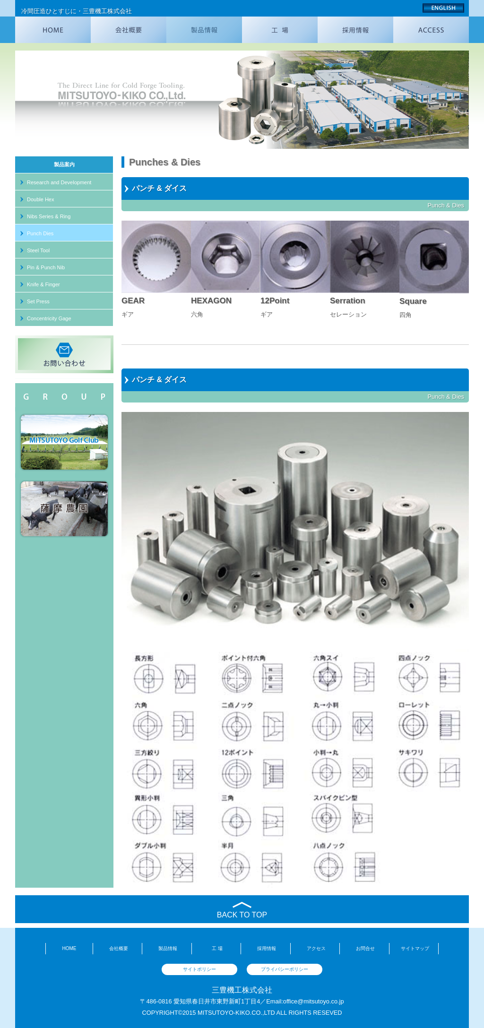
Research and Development (59, 182)
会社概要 (118, 948)
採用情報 (266, 948)
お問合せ (365, 948)
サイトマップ (415, 948)
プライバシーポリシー (284, 969)
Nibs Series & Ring (48, 216)
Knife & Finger (43, 284)
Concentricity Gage (49, 318)
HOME (69, 948)
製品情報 (167, 948)
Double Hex (40, 199)
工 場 (217, 948)
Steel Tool (38, 250)
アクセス (316, 948)
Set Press (38, 301)
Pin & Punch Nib (46, 267)
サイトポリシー (199, 969)
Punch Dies (40, 233)
